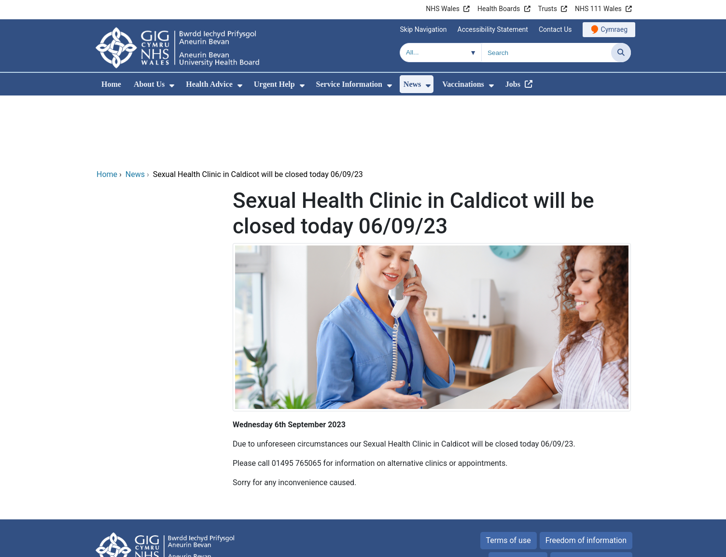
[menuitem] (172, 85)
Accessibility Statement (493, 29)
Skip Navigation (423, 29)
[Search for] (546, 52)
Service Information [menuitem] (349, 84)
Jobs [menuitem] (512, 84)
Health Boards (498, 9)
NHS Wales (443, 9)
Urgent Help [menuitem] (274, 84)
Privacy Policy (518, 495)
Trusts (547, 9)
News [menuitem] (412, 84)
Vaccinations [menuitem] (463, 84)
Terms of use (508, 474)
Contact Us (555, 29)
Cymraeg (614, 29)
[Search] (621, 52)
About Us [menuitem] (149, 84)
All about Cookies (586, 495)
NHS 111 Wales (598, 9)
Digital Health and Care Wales (570, 544)
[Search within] (441, 52)
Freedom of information (586, 474)
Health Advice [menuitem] (209, 84)
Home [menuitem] (111, 84)
